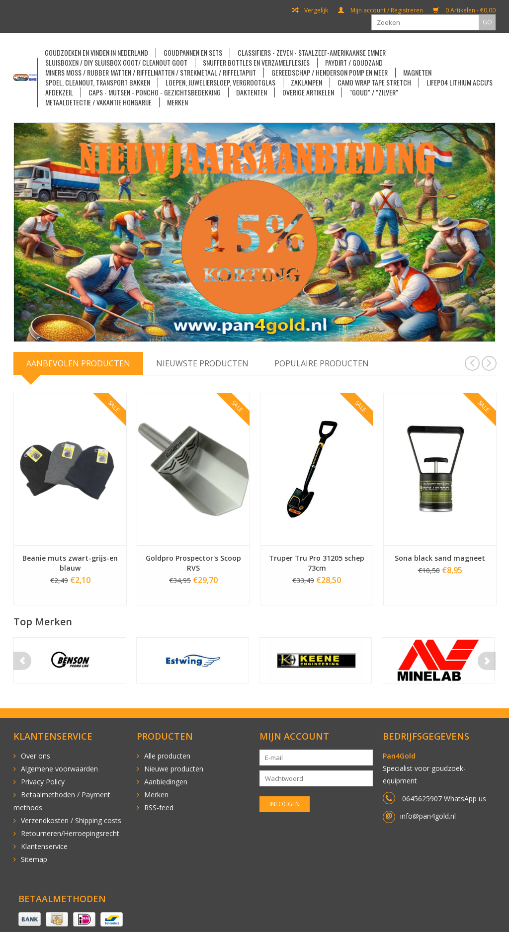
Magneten (417, 73)
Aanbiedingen (165, 781)
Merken (177, 102)
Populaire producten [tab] (321, 363)
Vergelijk (310, 10)
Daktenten (251, 92)
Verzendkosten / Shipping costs (71, 820)
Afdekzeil (59, 92)
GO (487, 22)
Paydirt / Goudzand (354, 63)
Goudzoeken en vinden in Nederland (96, 53)
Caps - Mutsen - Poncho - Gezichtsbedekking (154, 92)
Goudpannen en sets (193, 53)
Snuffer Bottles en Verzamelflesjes (256, 63)
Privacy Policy (43, 781)
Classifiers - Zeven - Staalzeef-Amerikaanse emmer (312, 53)
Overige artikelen (308, 92)
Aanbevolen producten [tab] (78, 363)
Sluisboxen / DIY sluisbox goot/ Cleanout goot (116, 63)
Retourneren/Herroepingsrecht (70, 833)
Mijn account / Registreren (380, 10)
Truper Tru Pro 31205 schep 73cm (316, 563)
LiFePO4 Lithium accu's (459, 82)
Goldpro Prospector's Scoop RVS (193, 563)
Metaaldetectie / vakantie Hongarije (98, 102)
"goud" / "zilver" (373, 92)
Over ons (35, 756)
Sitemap (34, 859)
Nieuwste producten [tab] (202, 363)
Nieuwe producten (173, 768)
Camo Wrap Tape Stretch (374, 82)
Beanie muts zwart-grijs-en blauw (70, 563)
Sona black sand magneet (440, 558)
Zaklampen (306, 82)
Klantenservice (44, 846)
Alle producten (167, 756)
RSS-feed (158, 807)
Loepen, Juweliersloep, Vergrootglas (220, 82)
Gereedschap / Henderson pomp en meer (329, 73)
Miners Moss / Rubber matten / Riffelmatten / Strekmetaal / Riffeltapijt (150, 73)
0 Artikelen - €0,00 (464, 10)
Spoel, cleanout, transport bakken (97, 82)
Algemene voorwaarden (59, 768)
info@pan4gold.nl (428, 816)
